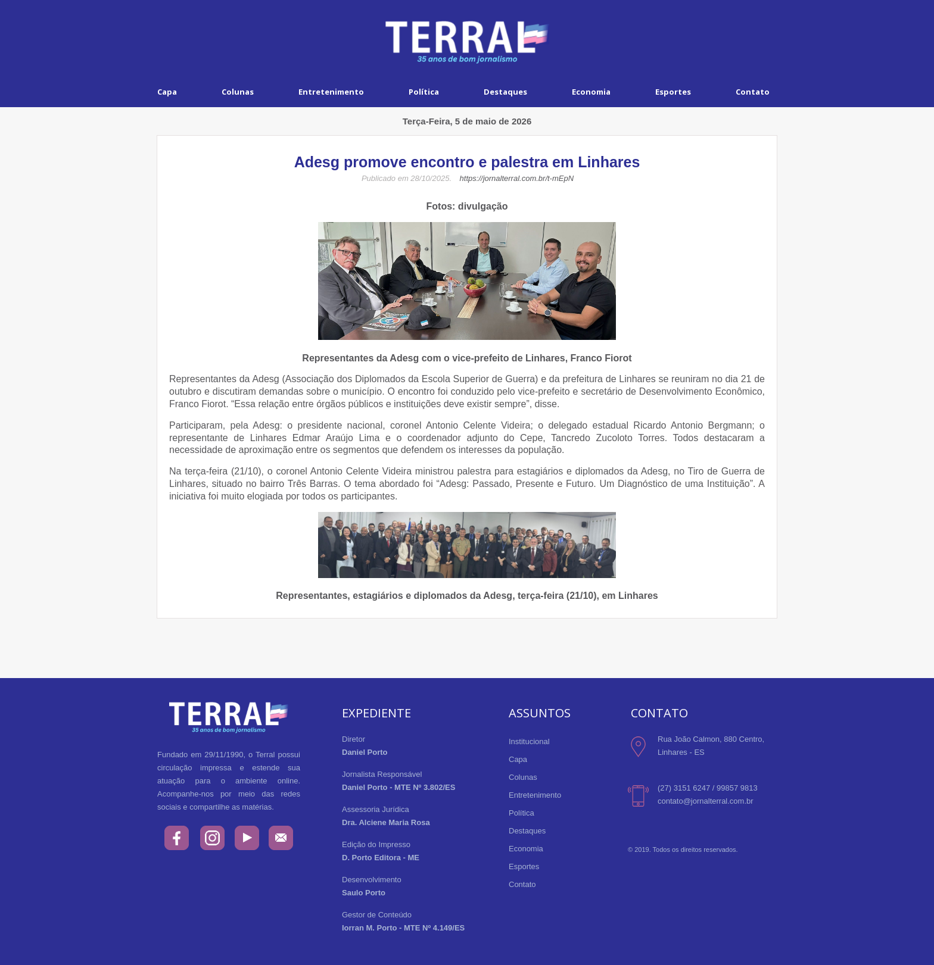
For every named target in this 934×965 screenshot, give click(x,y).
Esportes (673, 91)
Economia (591, 91)
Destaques (505, 91)
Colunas (238, 91)
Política (424, 91)
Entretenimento (331, 91)
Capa (167, 91)
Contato (753, 91)
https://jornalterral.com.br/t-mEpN (517, 178)
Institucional (529, 741)
